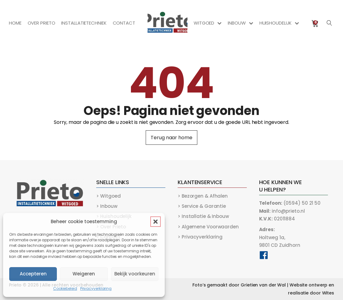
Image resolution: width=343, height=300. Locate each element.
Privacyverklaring (96, 288)
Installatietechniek (83, 23)
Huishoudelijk (279, 23)
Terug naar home (171, 137)
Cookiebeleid (65, 288)
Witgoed (208, 23)
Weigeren (84, 273)
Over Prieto (41, 23)
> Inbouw (106, 206)
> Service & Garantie (202, 206)
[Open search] (329, 23)
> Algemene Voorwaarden (208, 226)
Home (15, 23)
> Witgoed (108, 196)
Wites (328, 293)
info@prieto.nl (282, 211)
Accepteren (33, 273)
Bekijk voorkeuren (134, 273)
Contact (124, 23)
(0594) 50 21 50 (290, 203)
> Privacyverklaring (200, 237)
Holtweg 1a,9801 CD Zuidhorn (279, 237)
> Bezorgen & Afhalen (203, 196)
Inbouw (240, 23)
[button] (155, 222)
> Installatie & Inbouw (203, 216)
